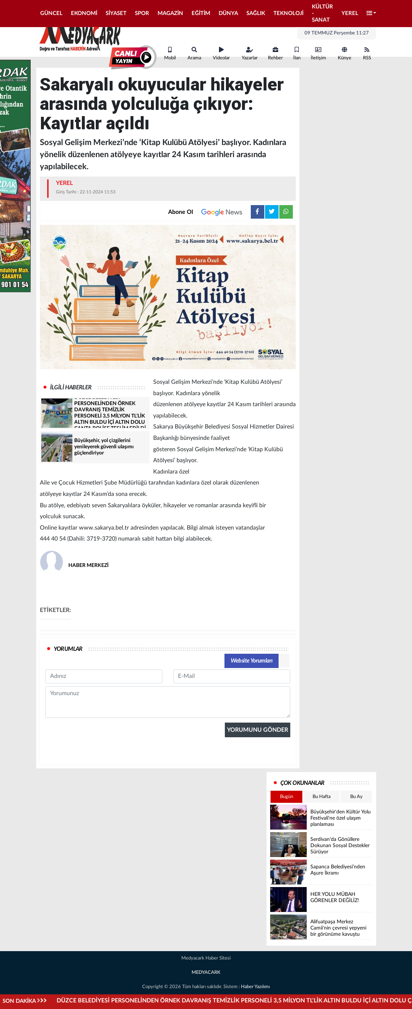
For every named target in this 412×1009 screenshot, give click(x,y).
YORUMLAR (68, 649)
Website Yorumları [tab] (252, 661)
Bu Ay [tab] (356, 796)
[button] (372, 13)
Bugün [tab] (286, 796)
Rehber (275, 53)
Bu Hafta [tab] (321, 796)
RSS (367, 53)
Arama (194, 53)
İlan (297, 53)
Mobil (170, 53)
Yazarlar (250, 53)
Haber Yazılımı (255, 986)
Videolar (221, 53)
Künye (344, 53)
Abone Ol (209, 212)
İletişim (318, 53)
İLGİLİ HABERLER (71, 387)
